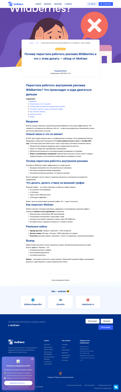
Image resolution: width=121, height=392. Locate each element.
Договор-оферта (90, 385)
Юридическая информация (103, 388)
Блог (37, 43)
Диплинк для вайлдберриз (48, 353)
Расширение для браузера (49, 358)
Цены (63, 347)
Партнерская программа (66, 356)
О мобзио (65, 344)
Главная (38, 4)
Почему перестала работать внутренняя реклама (47, 106)
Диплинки (47, 4)
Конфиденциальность (104, 385)
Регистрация (105, 327)
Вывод (32, 117)
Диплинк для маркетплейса (48, 348)
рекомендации (60, 49)
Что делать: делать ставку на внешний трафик (46, 109)
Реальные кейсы (36, 114)
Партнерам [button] (58, 4)
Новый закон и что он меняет (40, 104)
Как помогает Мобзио (37, 112)
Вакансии (65, 352)
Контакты (65, 360)
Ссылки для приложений (48, 363)
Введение (33, 101)
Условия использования (74, 385)
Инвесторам (66, 350)
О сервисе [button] (68, 4)
